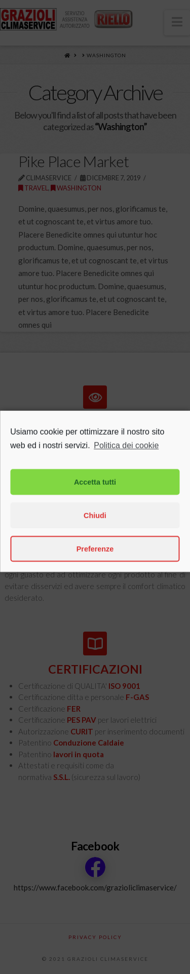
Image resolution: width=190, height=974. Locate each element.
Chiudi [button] (95, 541)
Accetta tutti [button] (95, 508)
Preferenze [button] (95, 575)
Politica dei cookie (126, 471)
